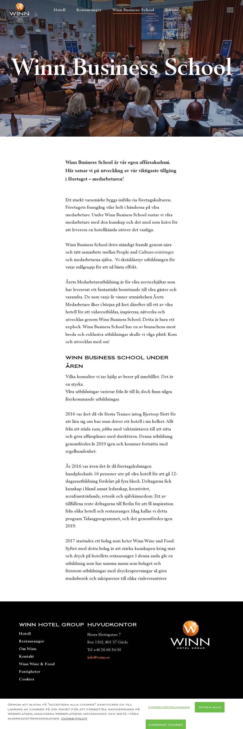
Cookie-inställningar (169, 709)
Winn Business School (133, 10)
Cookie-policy (74, 721)
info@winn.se (98, 657)
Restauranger (89, 10)
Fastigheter (29, 672)
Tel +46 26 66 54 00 (104, 650)
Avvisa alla (209, 709)
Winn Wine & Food (37, 664)
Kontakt (26, 656)
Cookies (26, 679)
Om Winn (28, 649)
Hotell (59, 10)
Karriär (172, 10)
